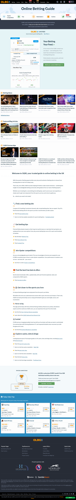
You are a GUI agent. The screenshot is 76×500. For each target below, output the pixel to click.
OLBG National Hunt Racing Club (31, 315)
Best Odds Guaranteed (27, 448)
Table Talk (36, 347)
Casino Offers (46, 451)
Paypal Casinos (25, 455)
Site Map (26, 494)
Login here (51, 387)
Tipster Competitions (29, 262)
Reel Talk (35, 353)
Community (42, 2)
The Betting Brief (49, 217)
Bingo (26, 2)
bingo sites (25, 357)
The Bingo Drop (37, 360)
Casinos (18, 2)
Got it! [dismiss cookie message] (70, 497)
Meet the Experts (11, 494)
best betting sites (23, 213)
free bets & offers (22, 280)
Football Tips (21, 243)
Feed (38, 2)
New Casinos (4, 451)
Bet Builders (25, 451)
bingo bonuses (19, 340)
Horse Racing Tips (22, 239)
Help (22, 494)
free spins (60, 338)
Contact (18, 494)
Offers (30, 2)
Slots (22, 2)
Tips (34, 2)
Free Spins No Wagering (48, 455)
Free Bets (45, 448)
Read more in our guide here (7, 481)
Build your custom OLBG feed (53, 64)
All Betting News (5, 115)
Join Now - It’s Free (46, 383)
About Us (4, 494)
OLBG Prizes (67, 448)
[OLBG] (38, 440)
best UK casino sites (24, 344)
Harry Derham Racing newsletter (29, 312)
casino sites (3, 486)
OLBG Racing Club (68, 451)
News (48, 2)
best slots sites (23, 350)
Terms (30, 494)
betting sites (68, 485)
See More (47, 34)
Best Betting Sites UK (6, 448)
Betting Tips (25, 236)
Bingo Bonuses (46, 453)
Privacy (34, 494)
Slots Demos (25, 453)
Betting (13, 2)
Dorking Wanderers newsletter (29, 329)
